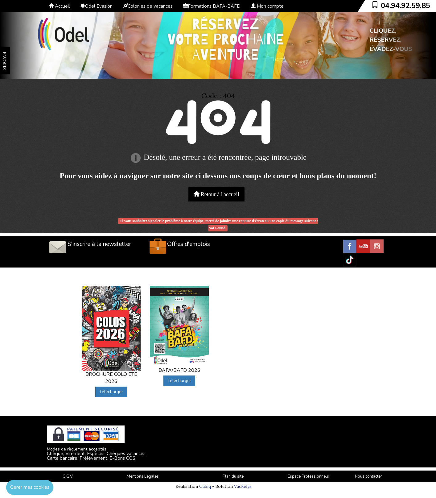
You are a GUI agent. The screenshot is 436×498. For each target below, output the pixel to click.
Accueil (59, 6)
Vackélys (243, 486)
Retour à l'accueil (216, 194)
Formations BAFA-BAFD (212, 6)
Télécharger (111, 392)
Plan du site (233, 476)
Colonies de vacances (148, 6)
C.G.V (68, 476)
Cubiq (205, 486)
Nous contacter (368, 476)
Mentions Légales (143, 476)
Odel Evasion (96, 6)
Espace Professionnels (308, 476)
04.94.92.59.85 (405, 5)
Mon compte (267, 6)
